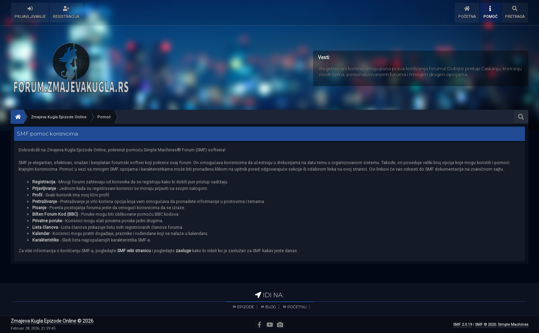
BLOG (270, 306)
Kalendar (41, 233)
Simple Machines (513, 324)
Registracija (43, 181)
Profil (37, 194)
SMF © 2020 (485, 324)
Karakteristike (45, 240)
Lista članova (45, 227)
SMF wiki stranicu (134, 250)
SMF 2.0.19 (462, 324)
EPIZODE (245, 306)
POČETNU (297, 306)
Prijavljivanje (44, 188)
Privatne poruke (47, 220)
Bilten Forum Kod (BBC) (55, 214)
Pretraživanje (44, 201)
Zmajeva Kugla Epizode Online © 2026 (52, 321)
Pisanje (39, 207)
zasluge (183, 250)
